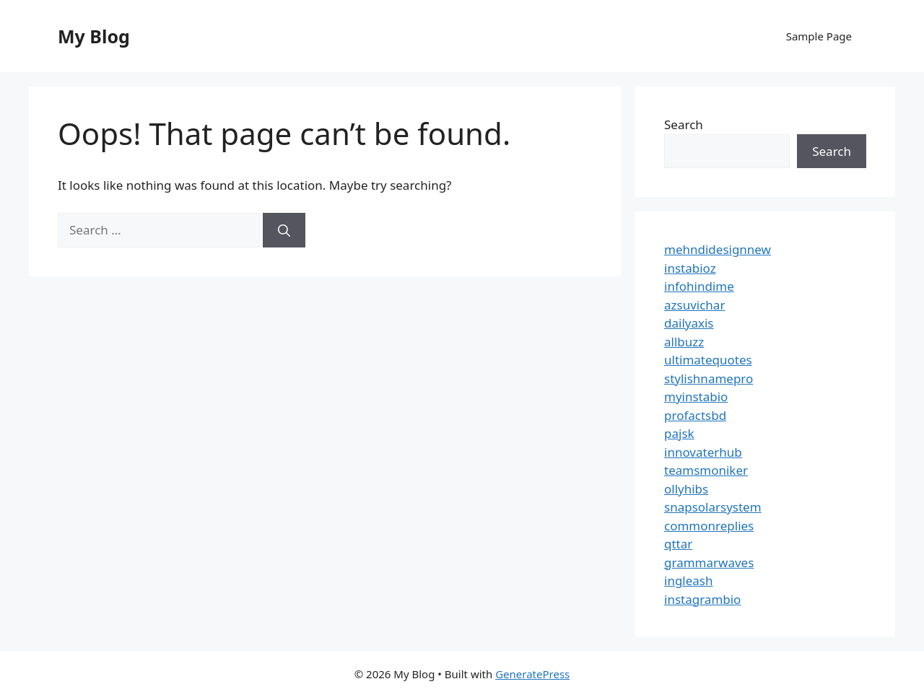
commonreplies (709, 525)
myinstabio (696, 396)
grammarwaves (709, 562)
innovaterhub (703, 452)
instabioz (690, 268)
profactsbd (695, 415)
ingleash (688, 580)
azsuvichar (694, 305)
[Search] (284, 230)
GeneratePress (532, 674)
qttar (678, 543)
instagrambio (702, 599)
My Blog (94, 36)
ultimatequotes (708, 359)
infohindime (699, 286)
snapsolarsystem (713, 507)
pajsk (679, 433)
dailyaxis (689, 323)
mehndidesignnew (717, 249)
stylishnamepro (708, 378)
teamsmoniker (706, 470)
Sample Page (819, 36)
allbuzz (684, 341)
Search (683, 124)
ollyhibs (686, 489)
